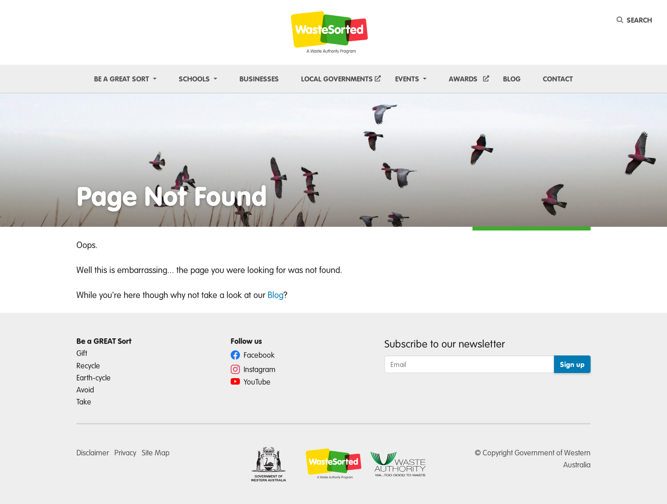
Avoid (85, 389)
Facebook (253, 354)
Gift (81, 353)
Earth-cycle (93, 377)
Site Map (156, 452)
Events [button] (408, 78)
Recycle (88, 365)
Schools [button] (195, 78)
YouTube (251, 381)
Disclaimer (92, 452)
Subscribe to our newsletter (444, 343)
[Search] (636, 20)
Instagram (253, 369)
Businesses (259, 78)
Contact (558, 78)
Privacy (125, 452)
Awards (463, 78)
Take (83, 401)
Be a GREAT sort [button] (122, 78)
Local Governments (337, 78)
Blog (512, 78)
